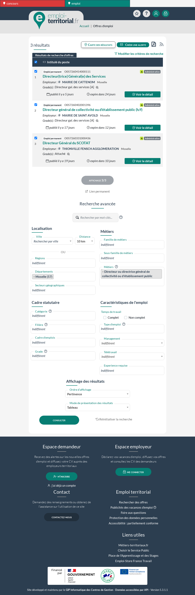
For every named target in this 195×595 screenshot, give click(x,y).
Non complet (137, 317)
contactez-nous (62, 517)
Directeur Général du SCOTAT (66, 143)
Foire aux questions (133, 512)
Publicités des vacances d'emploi (131, 507)
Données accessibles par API (131, 589)
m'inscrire (61, 476)
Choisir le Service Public (133, 550)
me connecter (133, 472)
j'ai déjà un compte (61, 485)
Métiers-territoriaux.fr (133, 545)
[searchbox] (63, 263)
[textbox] (52, 241)
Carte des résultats (98, 44)
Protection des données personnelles (133, 518)
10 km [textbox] (81, 241)
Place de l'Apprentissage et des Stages (133, 555)
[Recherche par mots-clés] (99, 217)
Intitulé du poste (56, 62)
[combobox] (52, 241)
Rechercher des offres (133, 502)
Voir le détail (142, 94)
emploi (74, 3)
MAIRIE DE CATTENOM (77, 82)
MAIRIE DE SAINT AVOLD (78, 115)
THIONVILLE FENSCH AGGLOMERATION (88, 148)
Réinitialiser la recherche (114, 419)
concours (10, 3)
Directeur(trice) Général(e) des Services (74, 76)
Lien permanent (97, 191)
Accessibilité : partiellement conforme (133, 523)
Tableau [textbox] (72, 407)
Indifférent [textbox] (108, 343)
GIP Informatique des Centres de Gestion (89, 589)
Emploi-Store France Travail (133, 561)
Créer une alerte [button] (133, 44)
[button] (121, 217)
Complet (113, 317)
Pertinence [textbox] (74, 394)
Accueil (84, 26)
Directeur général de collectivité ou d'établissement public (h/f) (92, 109)
